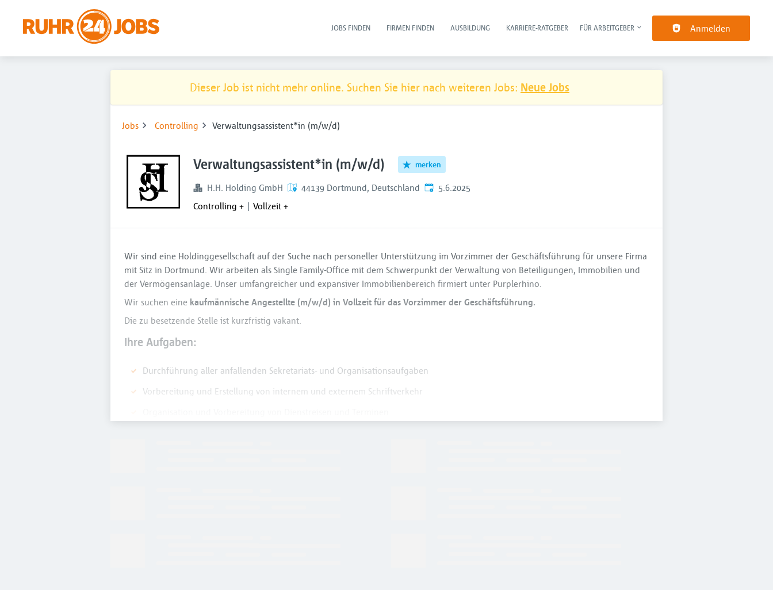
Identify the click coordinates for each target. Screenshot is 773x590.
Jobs (130, 125)
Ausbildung (470, 27)
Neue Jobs (545, 87)
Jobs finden (350, 27)
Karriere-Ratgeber (537, 27)
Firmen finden (410, 27)
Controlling (176, 125)
